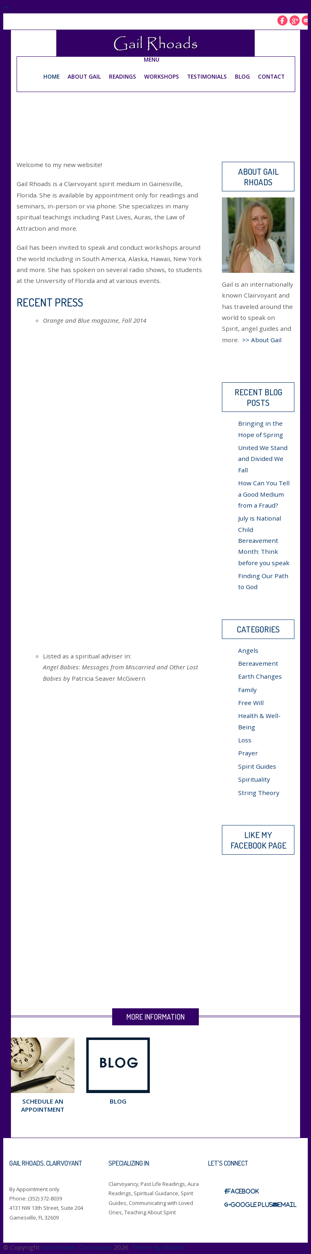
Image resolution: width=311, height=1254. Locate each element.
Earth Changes (260, 676)
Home (51, 76)
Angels (248, 650)
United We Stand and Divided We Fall (263, 459)
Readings (122, 76)
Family (247, 689)
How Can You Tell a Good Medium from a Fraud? (264, 494)
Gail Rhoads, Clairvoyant (76, 1247)
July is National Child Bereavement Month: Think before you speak (264, 540)
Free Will (251, 702)
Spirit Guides (257, 766)
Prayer (248, 753)
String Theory (258, 792)
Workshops (161, 76)
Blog (242, 76)
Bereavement (258, 663)
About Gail (84, 76)
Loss (244, 740)
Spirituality (254, 779)
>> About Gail (261, 339)
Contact (271, 76)
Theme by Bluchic (157, 1247)
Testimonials (207, 76)
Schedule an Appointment (42, 1105)
